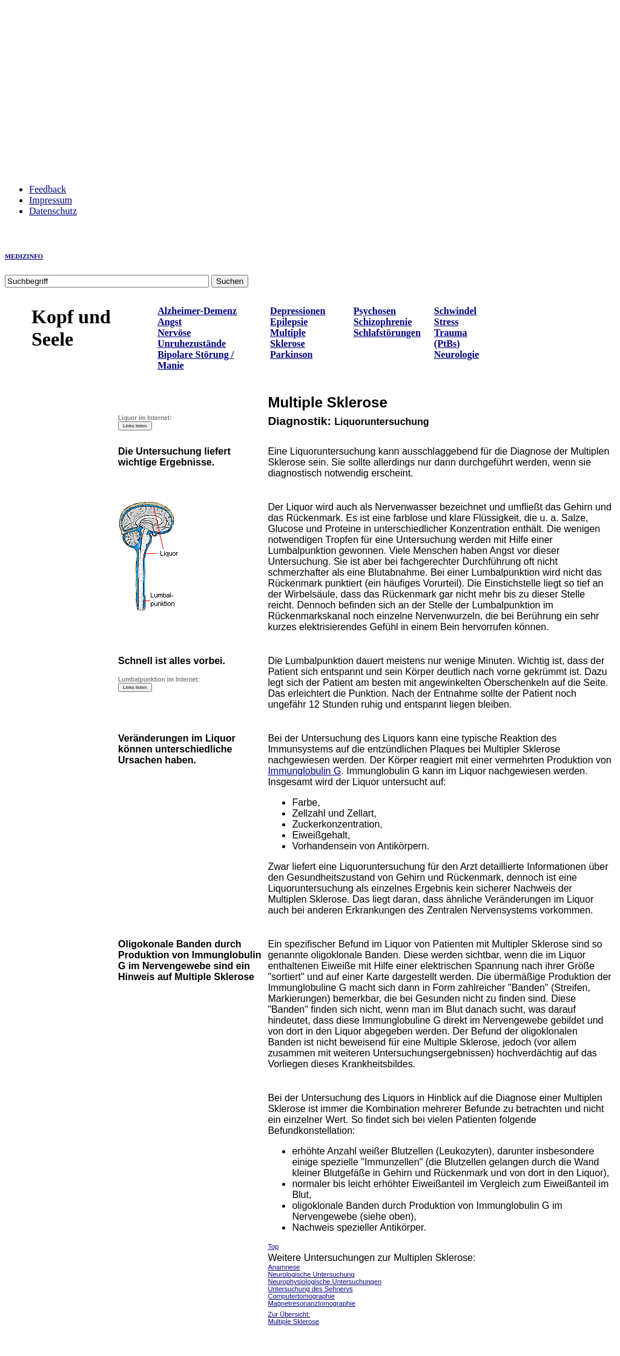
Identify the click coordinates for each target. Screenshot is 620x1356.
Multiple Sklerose (288, 338)
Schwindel (455, 311)
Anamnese (284, 1267)
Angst (169, 322)
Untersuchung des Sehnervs (310, 1288)
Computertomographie (301, 1296)
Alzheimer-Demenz (197, 311)
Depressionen (297, 311)
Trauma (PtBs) (450, 338)
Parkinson (291, 354)
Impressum (50, 200)
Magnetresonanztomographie (311, 1303)
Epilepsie (289, 322)
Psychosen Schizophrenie (383, 316)
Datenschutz (53, 211)
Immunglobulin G (304, 771)
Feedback (47, 189)
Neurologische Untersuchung (311, 1274)
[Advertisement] (310, 89)
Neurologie (456, 354)
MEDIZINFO (24, 256)
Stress (446, 322)
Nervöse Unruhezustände (191, 338)
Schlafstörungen (387, 332)
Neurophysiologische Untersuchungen (324, 1281)
